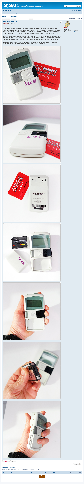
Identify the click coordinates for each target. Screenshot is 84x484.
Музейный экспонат (9, 17)
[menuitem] (9, 11)
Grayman (66, 27)
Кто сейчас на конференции (9, 467)
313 (70, 29)
